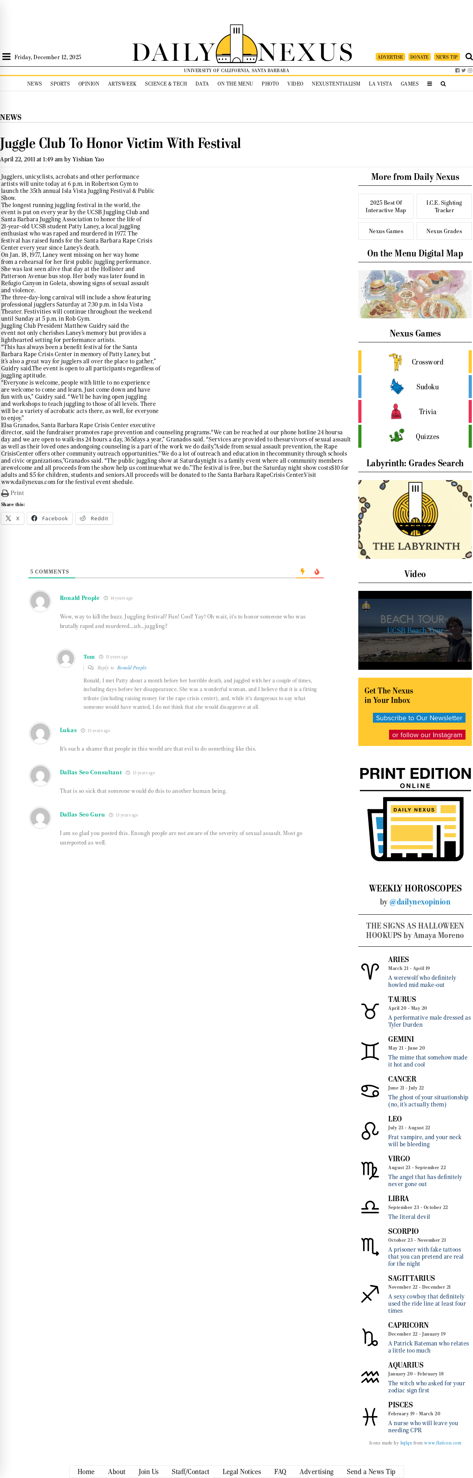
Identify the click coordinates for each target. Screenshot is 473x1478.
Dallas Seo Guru (82, 814)
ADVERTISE (390, 57)
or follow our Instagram (427, 735)
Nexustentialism (336, 84)
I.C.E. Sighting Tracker (444, 206)
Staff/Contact (191, 1472)
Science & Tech (166, 84)
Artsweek (122, 84)
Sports (60, 84)
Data (202, 84)
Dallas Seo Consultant (91, 772)
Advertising (317, 1472)
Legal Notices (242, 1472)
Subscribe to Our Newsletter (419, 718)
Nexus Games (386, 231)
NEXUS (305, 50)
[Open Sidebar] (6, 56)
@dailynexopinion (420, 901)
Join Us (149, 1472)
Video (295, 84)
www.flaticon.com (442, 1443)
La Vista (380, 84)
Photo (270, 84)
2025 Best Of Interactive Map (386, 206)
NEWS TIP (447, 57)
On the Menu (235, 84)
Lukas (68, 730)
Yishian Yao (88, 159)
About (117, 1472)
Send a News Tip (371, 1472)
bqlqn (406, 1443)
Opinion (89, 84)
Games (410, 84)
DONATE (419, 57)
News (34, 84)
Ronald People (132, 668)
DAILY (173, 50)
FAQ (280, 1472)
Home (86, 1472)
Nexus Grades (444, 231)
